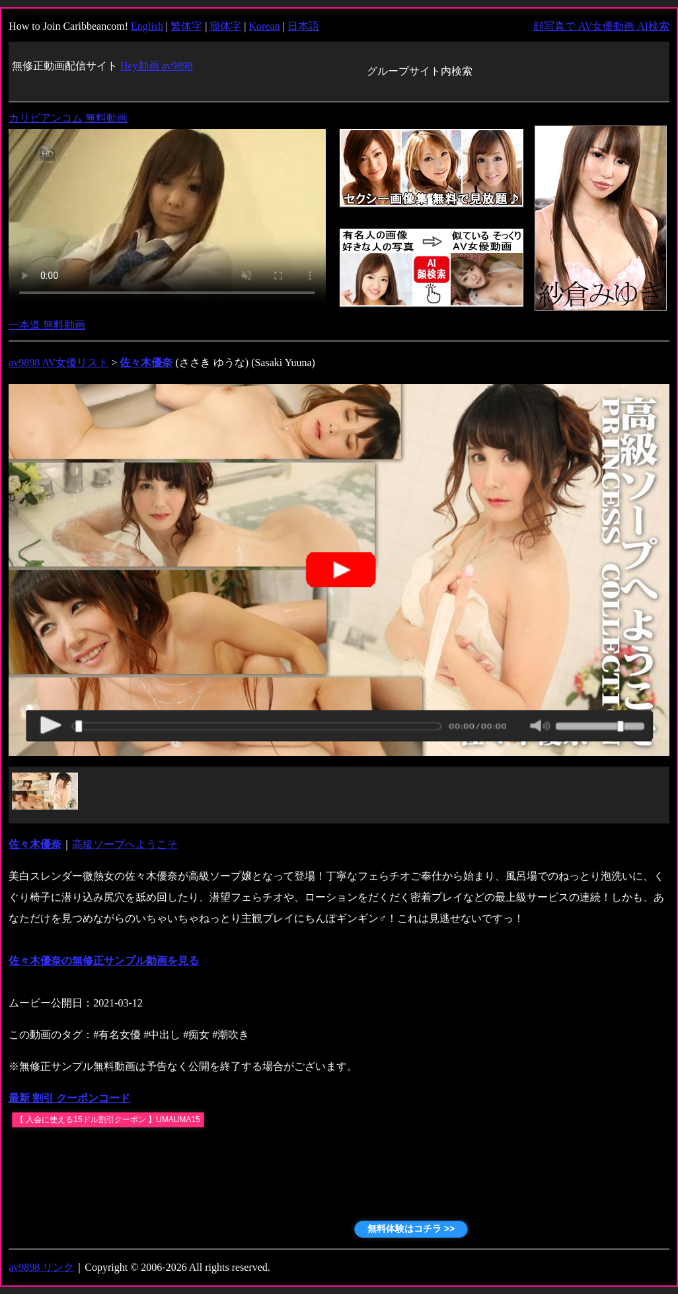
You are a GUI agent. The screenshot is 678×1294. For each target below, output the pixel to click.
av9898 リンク (41, 1267)
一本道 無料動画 (47, 324)
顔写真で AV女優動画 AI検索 (601, 26)
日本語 (303, 26)
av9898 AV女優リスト (58, 362)
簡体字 (225, 26)
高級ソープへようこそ (125, 844)
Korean (264, 26)
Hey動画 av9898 (156, 65)
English (147, 26)
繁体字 (186, 26)
